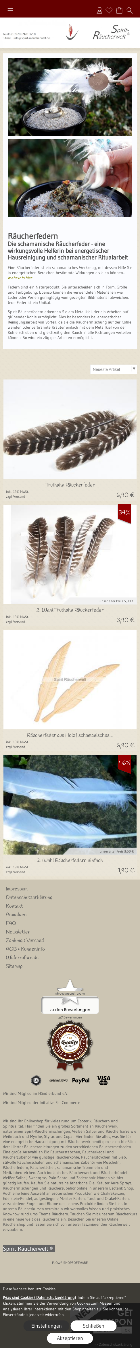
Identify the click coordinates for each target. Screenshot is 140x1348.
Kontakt (14, 906)
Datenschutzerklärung (29, 897)
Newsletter (18, 932)
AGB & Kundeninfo (25, 949)
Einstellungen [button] (46, 1326)
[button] (10, 10)
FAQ (11, 923)
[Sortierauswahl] (114, 369)
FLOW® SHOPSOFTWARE (70, 1262)
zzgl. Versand (15, 496)
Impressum (17, 889)
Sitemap (14, 966)
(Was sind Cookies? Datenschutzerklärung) (39, 1297)
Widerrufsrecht (22, 957)
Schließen (93, 1326)
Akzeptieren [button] (70, 1338)
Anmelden (99, 10)
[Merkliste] (109, 10)
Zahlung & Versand (25, 940)
